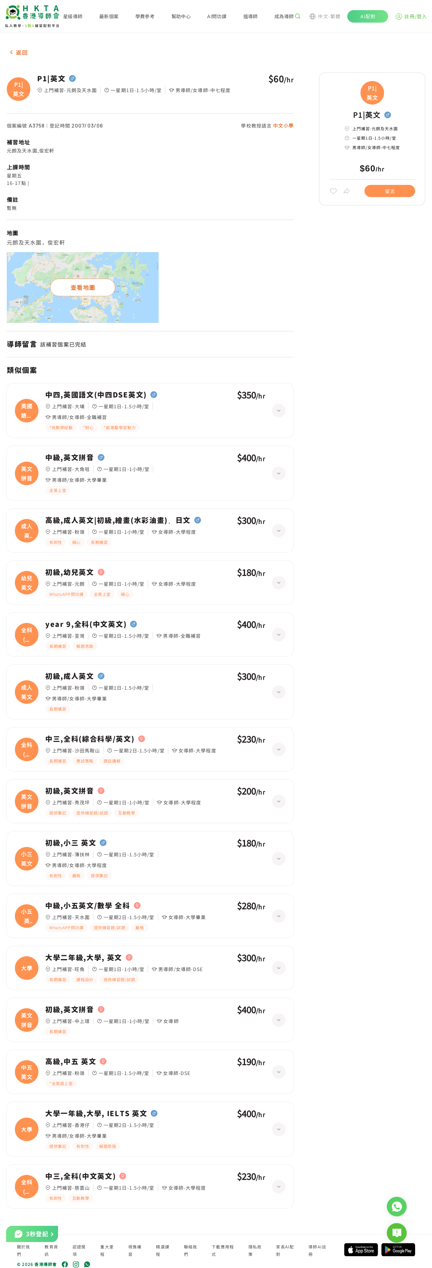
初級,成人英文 (69, 676)
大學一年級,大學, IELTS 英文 (96, 1113)
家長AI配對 (285, 1250)
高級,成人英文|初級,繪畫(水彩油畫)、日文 (118, 520)
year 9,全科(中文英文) (86, 624)
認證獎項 (79, 1250)
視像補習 (135, 1250)
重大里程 (107, 1250)
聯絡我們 (190, 1250)
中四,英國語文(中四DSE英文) (96, 394)
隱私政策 (255, 1250)
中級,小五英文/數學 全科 (87, 905)
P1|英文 (51, 78)
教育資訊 (51, 1250)
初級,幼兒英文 (69, 572)
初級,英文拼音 (69, 791)
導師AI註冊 (317, 1250)
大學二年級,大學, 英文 (83, 957)
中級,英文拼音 (69, 457)
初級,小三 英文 (70, 843)
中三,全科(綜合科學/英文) (90, 739)
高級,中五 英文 (70, 1061)
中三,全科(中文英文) (80, 1176)
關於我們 (23, 1250)
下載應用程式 (223, 1250)
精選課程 (162, 1250)
